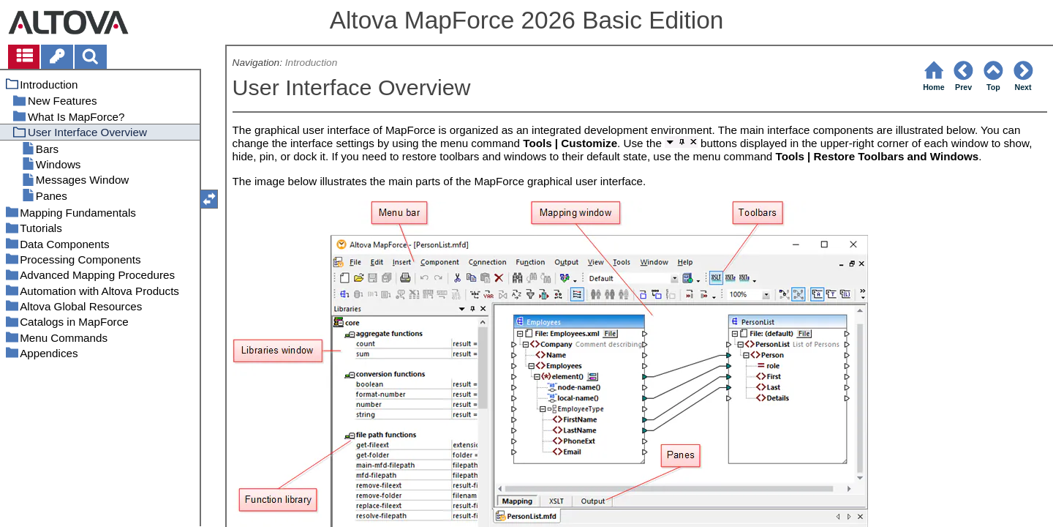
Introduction (311, 62)
